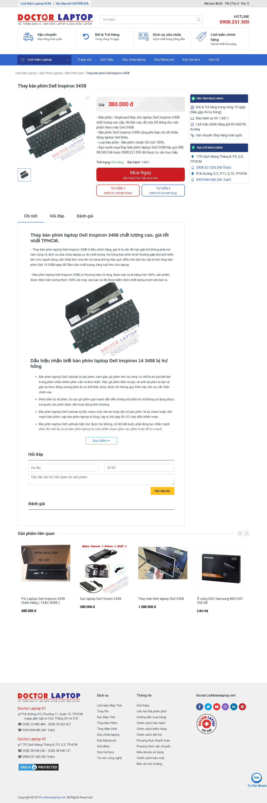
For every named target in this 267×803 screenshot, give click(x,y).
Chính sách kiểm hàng (152, 729)
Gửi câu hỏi (162, 491)
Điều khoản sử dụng (150, 752)
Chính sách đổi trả (149, 735)
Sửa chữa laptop (108, 735)
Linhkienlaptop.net (54, 797)
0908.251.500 (234, 22)
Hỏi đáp (57, 216)
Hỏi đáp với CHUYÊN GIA (72, 3)
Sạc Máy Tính (106, 717)
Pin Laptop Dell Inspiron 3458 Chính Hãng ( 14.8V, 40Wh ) (43, 601)
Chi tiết (30, 216)
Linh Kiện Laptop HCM (36, 3)
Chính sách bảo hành (151, 723)
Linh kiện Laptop (44, 59)
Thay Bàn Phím (107, 723)
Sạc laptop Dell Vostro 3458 (100, 599)
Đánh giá (85, 216)
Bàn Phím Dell (74, 73)
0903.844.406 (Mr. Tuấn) (213, 180)
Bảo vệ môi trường (149, 764)
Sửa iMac (103, 746)
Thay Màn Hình (107, 729)
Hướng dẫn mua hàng (151, 717)
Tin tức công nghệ (109, 758)
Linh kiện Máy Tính (109, 705)
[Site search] (146, 19)
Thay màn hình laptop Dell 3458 (161, 599)
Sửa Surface (105, 752)
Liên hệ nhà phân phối (151, 711)
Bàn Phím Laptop (51, 73)
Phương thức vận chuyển (154, 746)
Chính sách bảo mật (150, 758)
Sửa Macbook (106, 740)
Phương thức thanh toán (153, 740)
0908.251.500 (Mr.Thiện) (213, 168)
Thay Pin (103, 711)
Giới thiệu (143, 705)
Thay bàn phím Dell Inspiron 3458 (108, 73)
